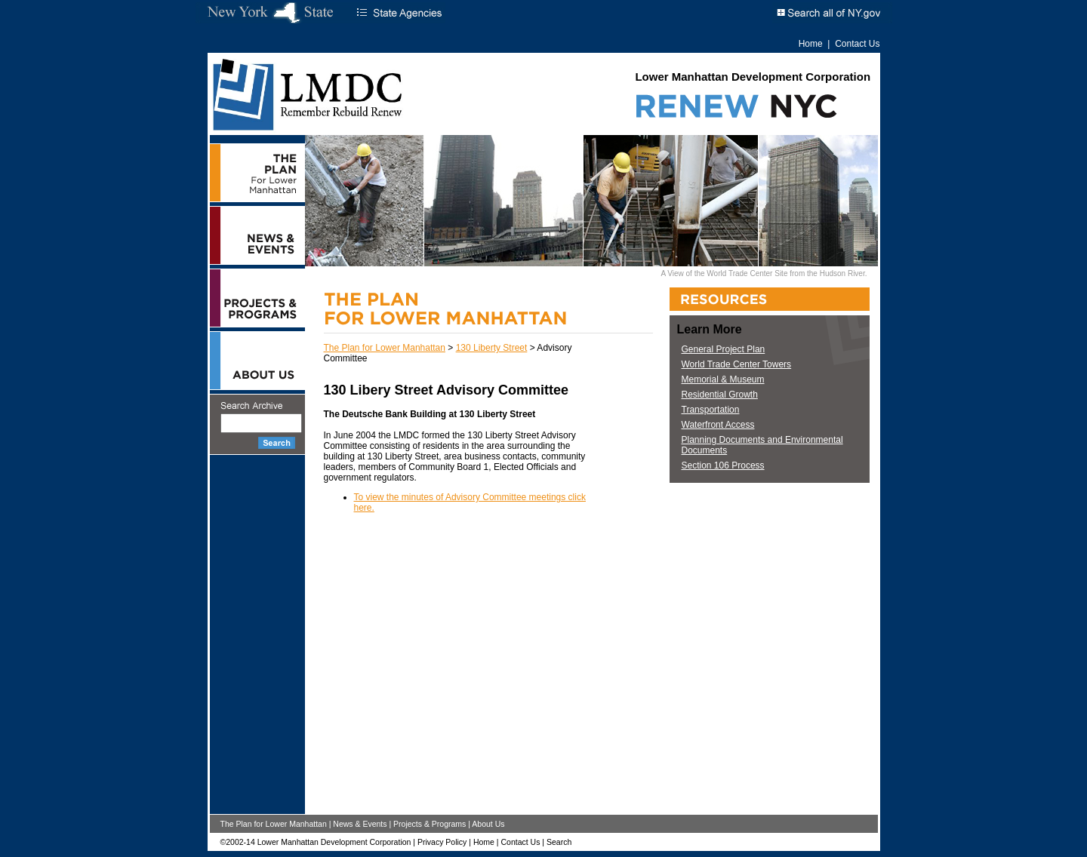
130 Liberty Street (492, 347)
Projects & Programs (429, 823)
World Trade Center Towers (737, 364)
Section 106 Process (723, 465)
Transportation (711, 409)
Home (811, 43)
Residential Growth (720, 394)
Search (559, 841)
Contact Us (857, 43)
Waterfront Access (718, 424)
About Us (488, 823)
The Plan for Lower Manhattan (384, 347)
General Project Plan (723, 349)
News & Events (359, 823)
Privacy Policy (442, 841)
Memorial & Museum (723, 379)
